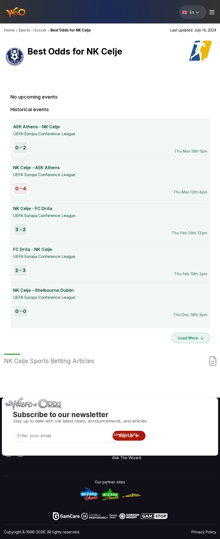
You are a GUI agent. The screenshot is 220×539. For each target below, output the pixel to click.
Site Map (204, 435)
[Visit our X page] (20, 452)
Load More (190, 338)
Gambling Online (127, 449)
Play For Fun (123, 442)
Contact (174, 420)
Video (201, 420)
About (172, 412)
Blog (200, 428)
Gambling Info (125, 434)
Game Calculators (128, 426)
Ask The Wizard (126, 457)
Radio (201, 412)
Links (172, 428)
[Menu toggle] (211, 12)
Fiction (202, 443)
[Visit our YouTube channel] (8, 452)
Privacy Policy (203, 532)
